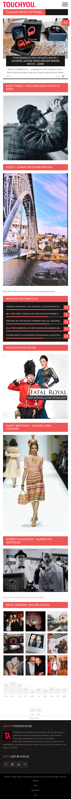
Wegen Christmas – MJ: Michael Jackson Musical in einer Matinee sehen (35, 307)
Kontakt (35, 780)
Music (8, 76)
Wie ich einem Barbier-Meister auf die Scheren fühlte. (23, 597)
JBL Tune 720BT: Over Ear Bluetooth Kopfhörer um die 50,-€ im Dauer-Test (35, 314)
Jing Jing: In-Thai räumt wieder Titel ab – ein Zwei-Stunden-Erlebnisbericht (35, 321)
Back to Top (34, 718)
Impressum (35, 790)
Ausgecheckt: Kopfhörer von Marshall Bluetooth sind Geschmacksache (35, 335)
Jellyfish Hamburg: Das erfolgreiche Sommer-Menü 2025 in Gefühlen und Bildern (35, 328)
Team (35, 785)
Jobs (35, 795)
